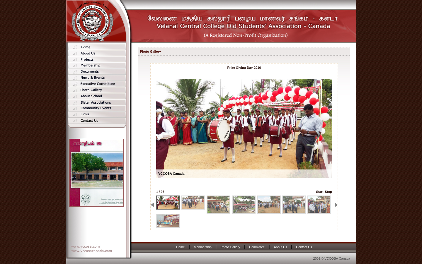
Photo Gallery (230, 247)
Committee (257, 247)
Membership (203, 247)
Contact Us (304, 247)
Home (180, 247)
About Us (280, 247)
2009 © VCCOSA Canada (331, 258)
